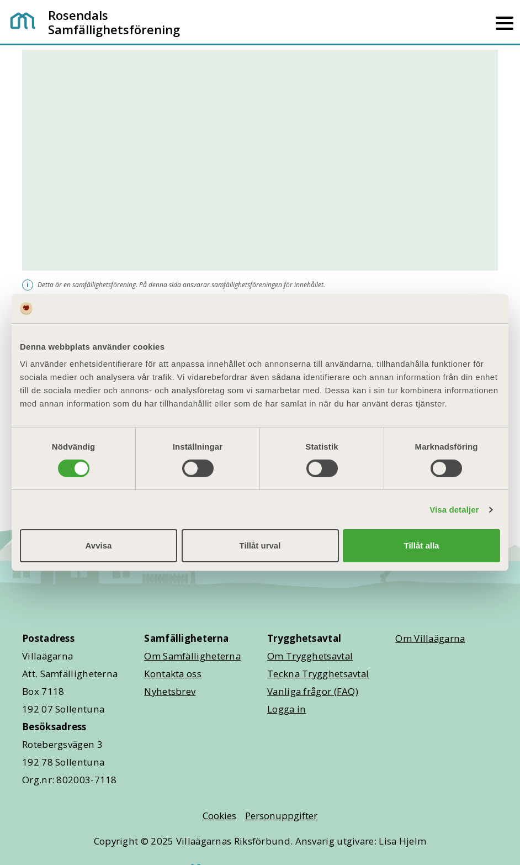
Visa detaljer (454, 509)
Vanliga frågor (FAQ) (312, 691)
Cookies (219, 815)
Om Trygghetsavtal (310, 656)
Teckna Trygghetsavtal (318, 673)
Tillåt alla (421, 545)
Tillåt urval (260, 545)
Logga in (286, 709)
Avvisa (99, 545)
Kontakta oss (172, 673)
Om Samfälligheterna (192, 656)
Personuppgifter (281, 815)
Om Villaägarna (430, 638)
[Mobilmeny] (505, 22)
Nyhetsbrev (169, 691)
